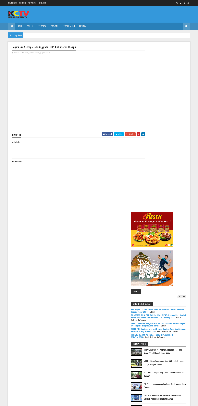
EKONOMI (54, 26)
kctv (26, 52)
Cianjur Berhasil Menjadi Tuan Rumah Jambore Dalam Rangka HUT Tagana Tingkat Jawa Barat (165, 160)
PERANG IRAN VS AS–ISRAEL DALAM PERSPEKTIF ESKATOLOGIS (161, 175)
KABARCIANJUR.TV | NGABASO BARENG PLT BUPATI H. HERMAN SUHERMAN (171, 268)
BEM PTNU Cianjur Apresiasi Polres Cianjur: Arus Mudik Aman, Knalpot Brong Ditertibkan (165, 168)
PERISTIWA (42, 26)
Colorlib (22, 402)
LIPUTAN (82, 26)
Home (20, 26)
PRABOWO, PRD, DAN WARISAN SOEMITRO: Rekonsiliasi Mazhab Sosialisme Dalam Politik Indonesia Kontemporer (164, 150)
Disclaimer (42, 3)
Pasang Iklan (12, 3)
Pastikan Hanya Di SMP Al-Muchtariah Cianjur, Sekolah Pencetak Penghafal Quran (170, 244)
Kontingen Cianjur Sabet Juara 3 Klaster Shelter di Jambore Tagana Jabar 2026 (164, 140)
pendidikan (34, 52)
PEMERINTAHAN (69, 26)
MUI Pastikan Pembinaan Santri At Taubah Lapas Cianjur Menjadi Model (172, 208)
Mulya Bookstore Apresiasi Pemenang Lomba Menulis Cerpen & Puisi (172, 281)
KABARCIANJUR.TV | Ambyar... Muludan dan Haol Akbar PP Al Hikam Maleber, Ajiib (171, 195)
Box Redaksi (22, 3)
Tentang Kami (32, 3)
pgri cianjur (45, 52)
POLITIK (30, 26)
